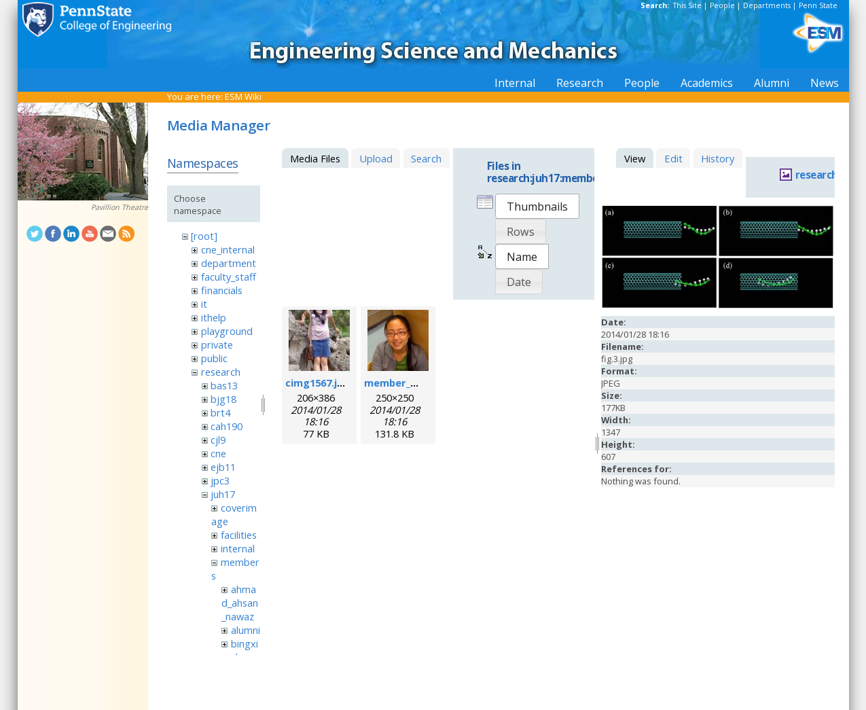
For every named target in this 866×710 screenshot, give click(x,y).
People (722, 5)
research (220, 371)
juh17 (223, 494)
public (214, 358)
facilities (239, 535)
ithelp (213, 317)
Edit (673, 158)
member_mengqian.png (423, 382)
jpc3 (220, 480)
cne (218, 453)
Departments (767, 5)
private (217, 344)
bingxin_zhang (239, 650)
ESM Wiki (243, 96)
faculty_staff (228, 276)
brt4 (220, 412)
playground (227, 331)
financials (221, 290)
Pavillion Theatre (119, 207)
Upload (376, 158)
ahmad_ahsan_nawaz (239, 602)
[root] (204, 236)
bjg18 (223, 399)
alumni (245, 630)
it (204, 303)
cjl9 (218, 439)
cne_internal (228, 249)
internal (238, 548)
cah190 (226, 426)
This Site (687, 5)
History (717, 158)
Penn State (818, 5)
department (228, 263)
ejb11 (223, 467)
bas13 (224, 385)
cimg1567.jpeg (320, 382)
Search (426, 158)
